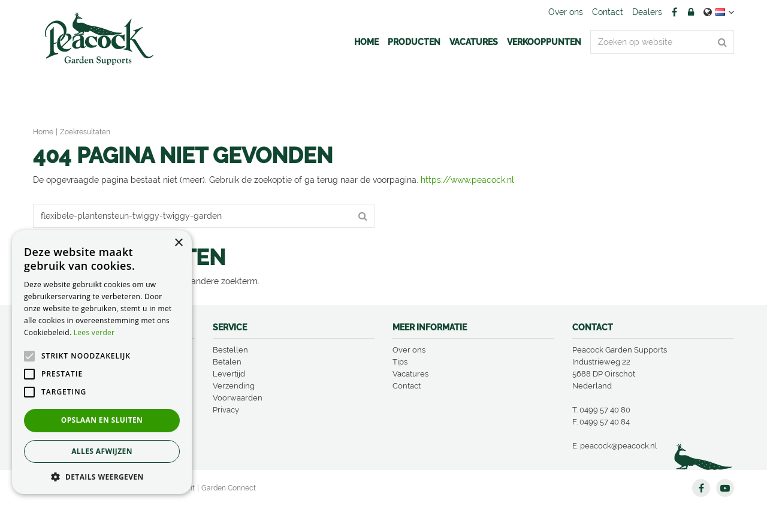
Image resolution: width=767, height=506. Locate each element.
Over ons (408, 349)
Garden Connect (228, 488)
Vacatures (410, 373)
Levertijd (229, 373)
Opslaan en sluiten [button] (102, 420)
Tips (399, 361)
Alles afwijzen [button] (101, 451)
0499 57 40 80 (604, 409)
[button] (102, 476)
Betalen (227, 361)
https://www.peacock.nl (467, 180)
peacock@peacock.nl (618, 445)
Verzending (234, 385)
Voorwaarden (237, 397)
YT (725, 488)
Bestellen (230, 349)
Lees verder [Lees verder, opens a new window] (94, 332)
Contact (406, 385)
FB (674, 12)
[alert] (102, 362)
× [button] (178, 243)
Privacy (226, 409)
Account (691, 12)
